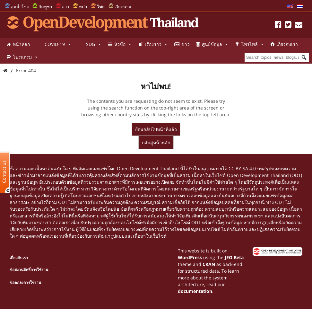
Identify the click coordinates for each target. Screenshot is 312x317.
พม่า (83, 7)
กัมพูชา (45, 7)
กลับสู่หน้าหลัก (156, 142)
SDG (93, 44)
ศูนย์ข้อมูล (215, 44)
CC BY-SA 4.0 (242, 168)
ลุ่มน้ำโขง (20, 7)
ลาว (65, 7)
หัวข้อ (123, 44)
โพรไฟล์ (252, 44)
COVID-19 (58, 44)
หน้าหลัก (21, 44)
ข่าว (185, 44)
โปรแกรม (25, 57)
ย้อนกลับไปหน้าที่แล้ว (156, 129)
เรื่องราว (156, 44)
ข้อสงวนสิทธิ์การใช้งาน (29, 269)
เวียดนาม (123, 7)
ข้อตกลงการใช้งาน (25, 282)
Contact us (4, 171)
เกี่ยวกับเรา (287, 44)
